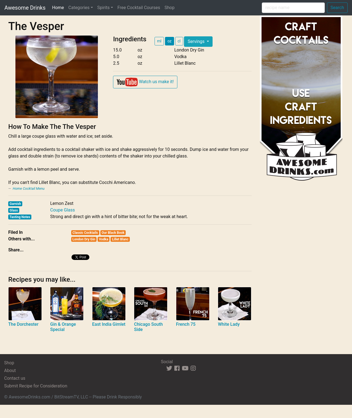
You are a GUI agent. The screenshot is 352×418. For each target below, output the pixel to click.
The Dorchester (23, 324)
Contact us (14, 378)
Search (337, 7)
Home (59, 7)
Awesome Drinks (24, 7)
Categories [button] (79, 7)
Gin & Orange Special (63, 327)
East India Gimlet (108, 324)
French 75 (186, 324)
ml (159, 41)
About (10, 370)
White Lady (229, 324)
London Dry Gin (84, 239)
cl (179, 41)
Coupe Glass (62, 210)
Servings (196, 41)
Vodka (103, 239)
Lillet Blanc (120, 239)
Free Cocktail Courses (138, 7)
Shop (169, 7)
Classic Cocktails (85, 233)
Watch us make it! (145, 82)
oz (169, 41)
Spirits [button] (103, 7)
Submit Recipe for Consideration (35, 386)
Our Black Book (113, 233)
